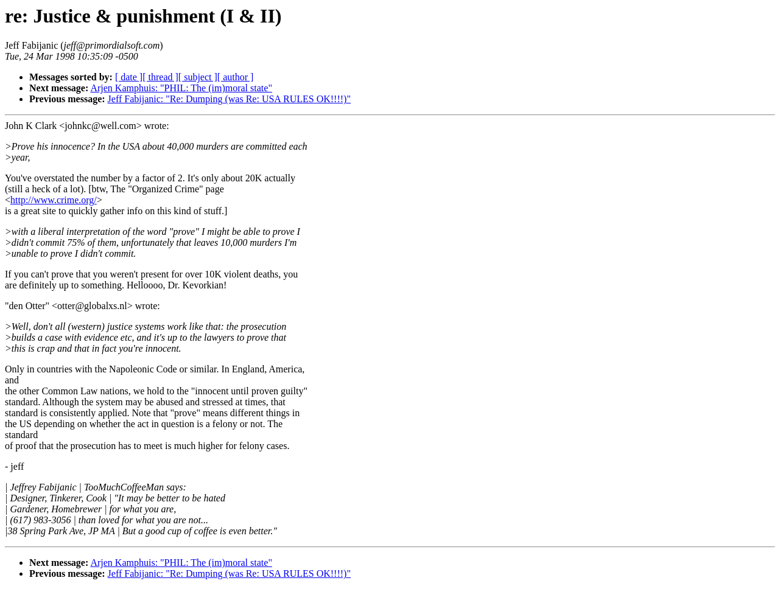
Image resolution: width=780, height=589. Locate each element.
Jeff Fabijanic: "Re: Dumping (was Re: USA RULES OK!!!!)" (229, 99)
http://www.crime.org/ (53, 200)
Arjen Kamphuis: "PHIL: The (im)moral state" (181, 88)
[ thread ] (160, 77)
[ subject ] (197, 77)
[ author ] (235, 77)
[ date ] (128, 77)
